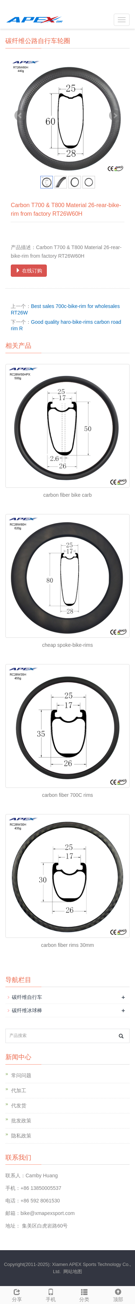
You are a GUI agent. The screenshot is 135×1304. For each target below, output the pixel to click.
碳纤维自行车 (27, 997)
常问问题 (21, 1075)
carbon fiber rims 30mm (67, 945)
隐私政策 (21, 1136)
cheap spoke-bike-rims (67, 645)
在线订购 (28, 271)
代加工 (18, 1090)
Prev (20, 115)
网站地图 (72, 1271)
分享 (17, 1294)
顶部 (118, 1294)
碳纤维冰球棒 (27, 1010)
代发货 (18, 1105)
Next (115, 115)
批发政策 (21, 1120)
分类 (85, 1294)
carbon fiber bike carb (67, 495)
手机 (51, 1294)
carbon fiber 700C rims (67, 795)
